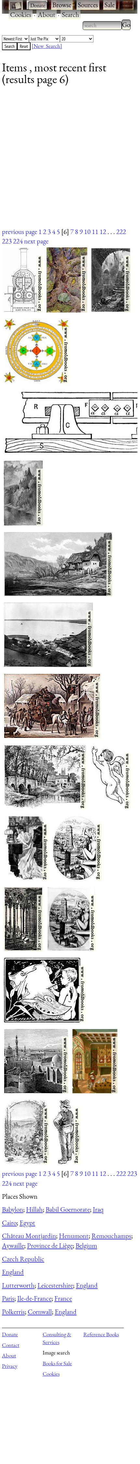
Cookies (20, 14)
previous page (19, 231)
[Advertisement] (66, 161)
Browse (61, 4)
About (46, 14)
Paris (8, 1298)
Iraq (98, 1209)
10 (87, 231)
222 (121, 231)
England (13, 1271)
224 (18, 241)
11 (95, 231)
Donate (10, 1334)
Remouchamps (111, 1235)
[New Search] (47, 46)
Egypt (27, 1222)
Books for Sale (57, 1363)
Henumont (74, 1235)
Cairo (9, 1222)
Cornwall (40, 1311)
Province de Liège (50, 1245)
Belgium (86, 1245)
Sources (88, 4)
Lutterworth (18, 1285)
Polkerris (13, 1311)
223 (7, 241)
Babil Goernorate (68, 1209)
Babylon (12, 1209)
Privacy (9, 1365)
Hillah (34, 1209)
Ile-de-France (34, 1298)
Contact (10, 1345)
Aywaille (13, 1245)
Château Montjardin (29, 1235)
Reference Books (101, 1334)
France (63, 1298)
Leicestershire (55, 1285)
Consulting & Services (57, 1338)
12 (103, 231)
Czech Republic (23, 1258)
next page (36, 241)
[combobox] (102, 25)
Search (70, 14)
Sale (110, 4)
